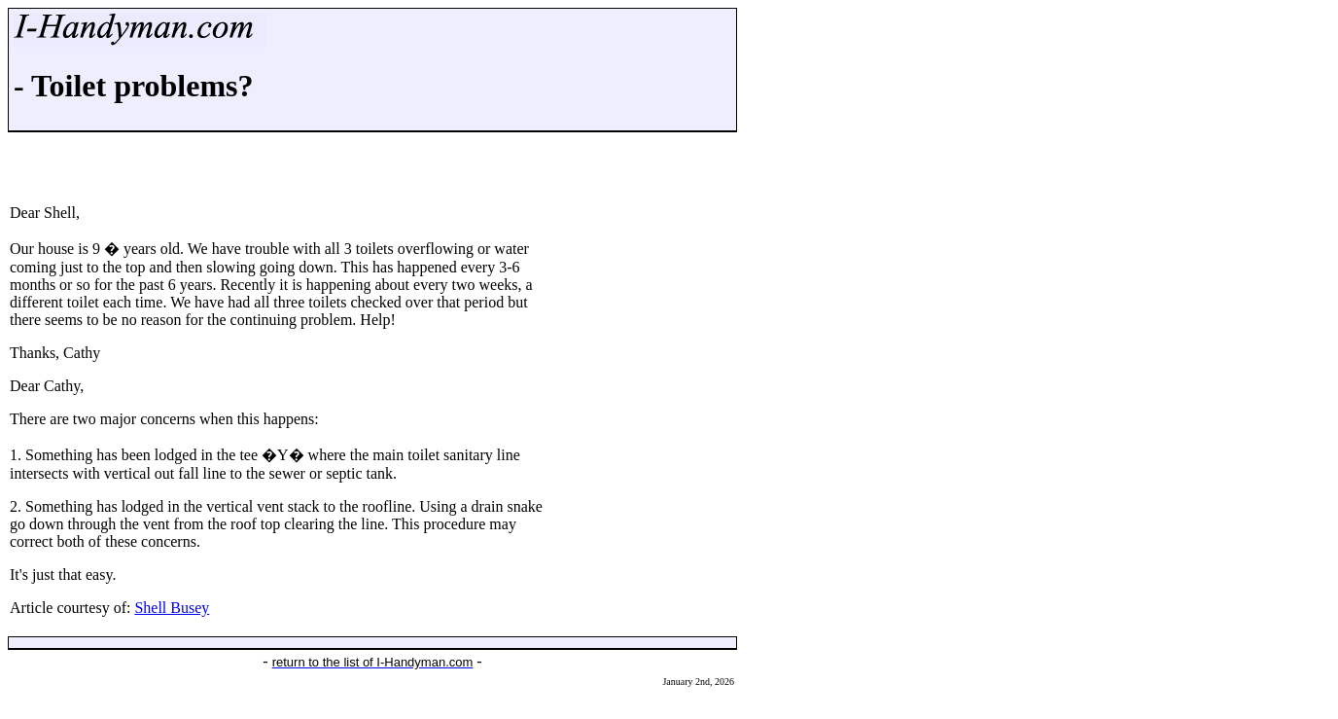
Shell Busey (171, 607)
